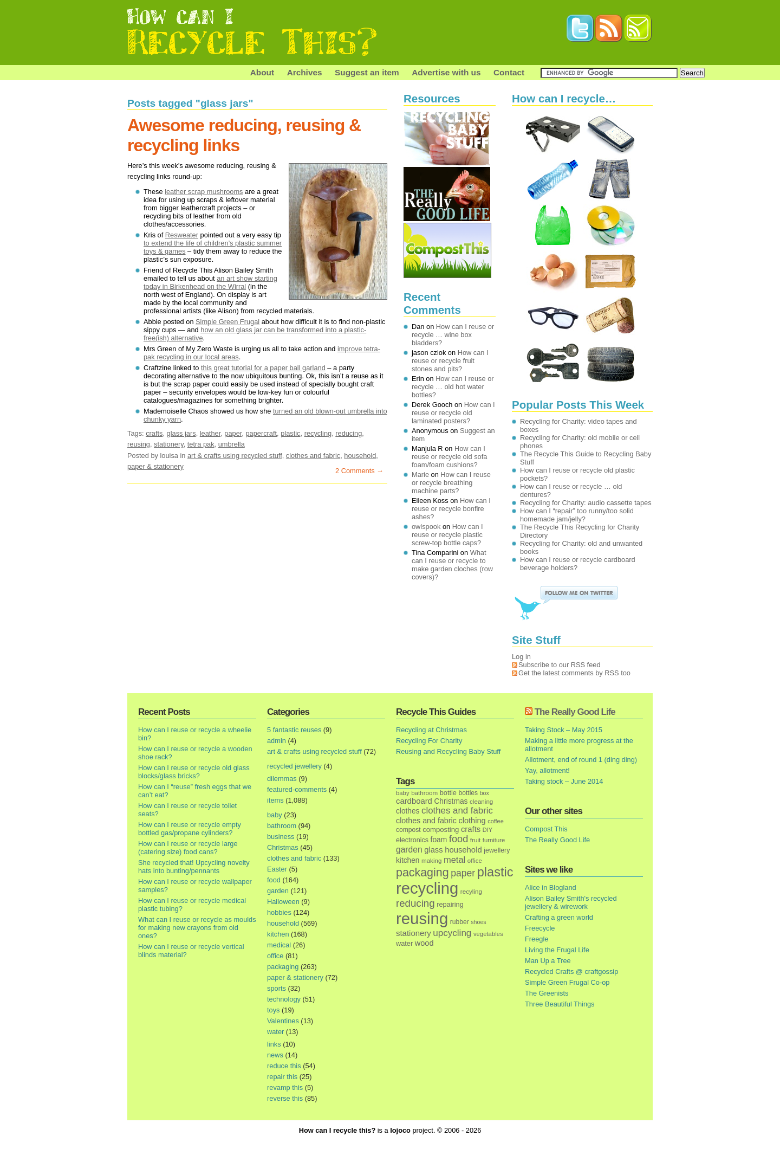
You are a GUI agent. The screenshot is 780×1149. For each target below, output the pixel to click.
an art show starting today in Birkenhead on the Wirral (210, 282)
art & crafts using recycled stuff (234, 455)
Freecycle (540, 928)
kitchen (278, 934)
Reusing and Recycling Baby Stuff (448, 751)
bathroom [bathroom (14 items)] (424, 792)
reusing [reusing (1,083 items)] (422, 918)
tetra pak (200, 444)
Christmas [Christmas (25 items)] (450, 801)
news (275, 1055)
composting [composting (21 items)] (440, 829)
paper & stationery (155, 466)
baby (274, 815)
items (275, 800)
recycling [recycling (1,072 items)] (427, 888)
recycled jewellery (294, 766)
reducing (348, 433)
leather (210, 433)
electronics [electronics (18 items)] (412, 840)
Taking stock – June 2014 (564, 781)
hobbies (279, 912)
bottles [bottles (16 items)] (468, 793)
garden (278, 891)
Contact (508, 72)
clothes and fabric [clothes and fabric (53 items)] (457, 810)
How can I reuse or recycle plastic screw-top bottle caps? (447, 534)
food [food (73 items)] (458, 839)
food (274, 880)
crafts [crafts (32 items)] (470, 829)
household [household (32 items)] (463, 849)
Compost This (546, 829)
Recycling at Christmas (431, 730)
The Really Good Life (575, 712)
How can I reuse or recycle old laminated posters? (453, 413)
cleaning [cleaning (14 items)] (481, 801)
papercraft (261, 433)
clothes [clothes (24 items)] (407, 811)
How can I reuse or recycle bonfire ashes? (451, 508)
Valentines (283, 1021)
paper (233, 433)
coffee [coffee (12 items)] (495, 821)
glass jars (181, 433)
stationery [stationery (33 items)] (413, 933)
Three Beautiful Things (560, 1004)
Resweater (181, 235)
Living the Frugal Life (557, 950)
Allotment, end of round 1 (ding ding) (581, 760)
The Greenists (546, 993)
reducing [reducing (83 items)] (415, 903)
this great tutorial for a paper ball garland (263, 368)
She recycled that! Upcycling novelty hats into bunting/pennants (194, 866)
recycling (318, 433)
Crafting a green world (559, 917)
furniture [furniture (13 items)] (494, 840)
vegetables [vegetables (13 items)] (488, 934)
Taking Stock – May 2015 (563, 730)
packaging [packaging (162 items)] (422, 872)
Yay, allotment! (547, 770)
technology (284, 999)
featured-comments (297, 789)
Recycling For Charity (429, 741)
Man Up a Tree (548, 961)
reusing (138, 444)
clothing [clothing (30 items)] (471, 820)
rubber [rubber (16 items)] (459, 922)
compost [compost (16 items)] (408, 830)
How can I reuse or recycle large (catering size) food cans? (188, 848)
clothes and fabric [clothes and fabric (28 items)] (426, 820)
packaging (282, 967)
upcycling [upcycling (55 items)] (452, 933)
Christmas (282, 847)
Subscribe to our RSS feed (559, 665)
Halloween (283, 902)
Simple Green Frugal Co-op (567, 982)
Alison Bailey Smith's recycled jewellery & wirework (571, 902)
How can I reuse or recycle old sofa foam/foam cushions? (449, 456)
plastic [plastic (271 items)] (495, 872)
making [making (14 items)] (431, 860)
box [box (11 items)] (484, 793)
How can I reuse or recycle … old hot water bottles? (453, 387)
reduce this (284, 1066)
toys (273, 1010)
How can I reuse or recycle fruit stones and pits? (450, 360)
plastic (290, 433)
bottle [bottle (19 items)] (448, 793)
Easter (277, 869)
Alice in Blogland (550, 887)
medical (279, 945)
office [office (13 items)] (474, 860)
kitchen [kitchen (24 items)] (407, 860)
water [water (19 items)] (404, 943)
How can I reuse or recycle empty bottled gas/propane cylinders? (189, 829)
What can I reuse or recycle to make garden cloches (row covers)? (452, 564)
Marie (420, 474)
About (262, 72)
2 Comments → (359, 471)
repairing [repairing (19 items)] (450, 904)
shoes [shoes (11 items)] (478, 922)
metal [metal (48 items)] (454, 859)
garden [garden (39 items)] (409, 849)
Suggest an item (367, 72)
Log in (521, 657)
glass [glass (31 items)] (433, 849)
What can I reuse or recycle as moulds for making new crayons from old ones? (197, 927)
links (274, 1044)
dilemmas (282, 778)
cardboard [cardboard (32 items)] (414, 801)
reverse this (285, 1098)
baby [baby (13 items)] (403, 793)
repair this (282, 1077)
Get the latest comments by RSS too (574, 673)
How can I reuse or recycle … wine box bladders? (453, 334)
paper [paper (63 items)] (463, 873)
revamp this (285, 1087)
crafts (154, 433)
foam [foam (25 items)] (439, 840)
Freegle (536, 939)
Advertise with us (446, 72)
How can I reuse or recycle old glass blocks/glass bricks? (194, 772)
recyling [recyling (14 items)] (471, 891)
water (275, 1032)
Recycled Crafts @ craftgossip (571, 971)
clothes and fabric (313, 455)
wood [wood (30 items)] (424, 943)
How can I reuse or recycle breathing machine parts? (451, 482)
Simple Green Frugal (227, 322)
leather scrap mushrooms (204, 192)
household (360, 455)
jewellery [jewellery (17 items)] (497, 850)
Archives (304, 72)
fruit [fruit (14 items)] (475, 839)
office (275, 956)
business (281, 836)
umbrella (231, 444)
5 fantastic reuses (294, 730)
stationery (169, 444)
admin (276, 741)
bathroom (281, 826)
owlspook (426, 526)
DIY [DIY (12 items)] (487, 830)
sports (276, 988)
